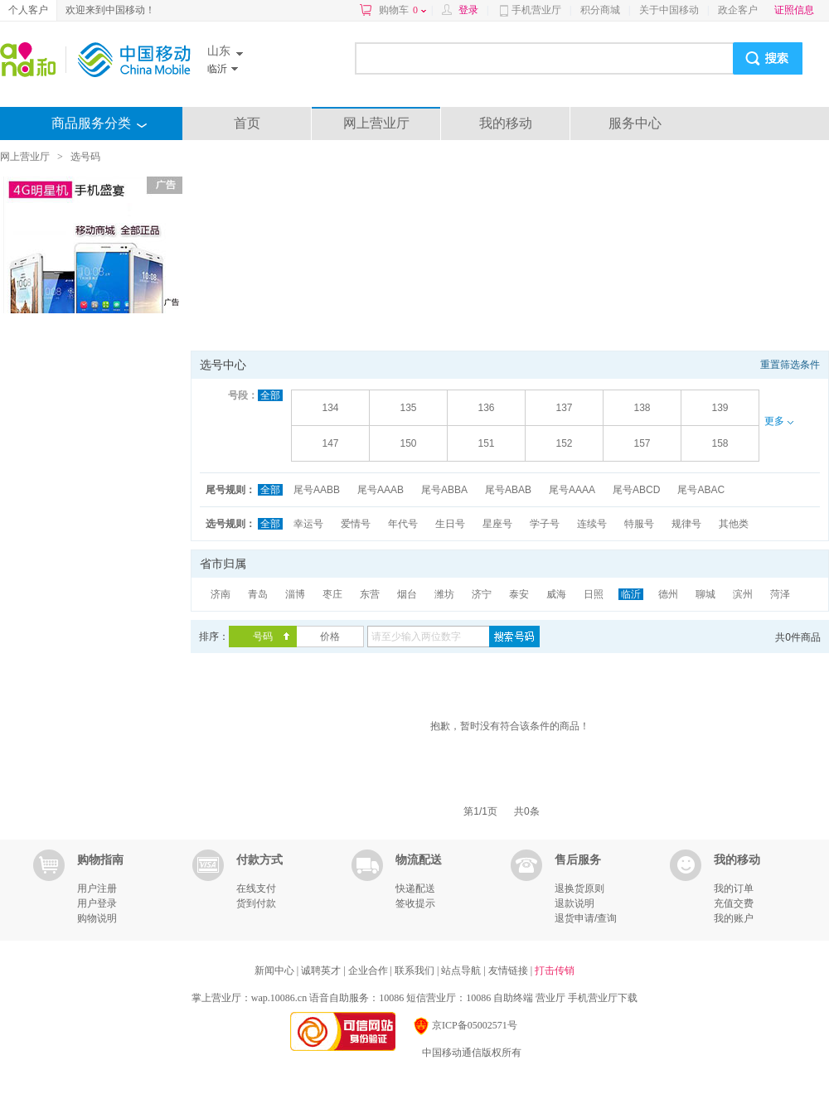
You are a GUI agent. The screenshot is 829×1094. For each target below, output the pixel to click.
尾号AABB (316, 490)
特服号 (639, 524)
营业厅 (550, 998)
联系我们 (416, 970)
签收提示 (415, 903)
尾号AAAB (380, 490)
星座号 (497, 524)
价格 (330, 636)
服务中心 (635, 123)
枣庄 (332, 594)
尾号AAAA (572, 490)
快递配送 (415, 888)
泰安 (519, 594)
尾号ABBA (444, 490)
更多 (778, 421)
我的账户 (734, 918)
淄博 (295, 594)
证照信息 (794, 10)
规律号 (686, 524)
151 (486, 443)
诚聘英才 (322, 970)
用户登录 (97, 903)
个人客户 (28, 10)
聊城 (705, 594)
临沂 (631, 594)
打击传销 (554, 970)
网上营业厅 (376, 123)
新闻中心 (276, 970)
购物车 (402, 10)
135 (408, 408)
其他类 (734, 524)
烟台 (407, 594)
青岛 (258, 594)
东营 (370, 594)
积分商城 (600, 10)
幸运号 (308, 524)
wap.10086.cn (279, 998)
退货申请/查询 (586, 918)
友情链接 (509, 970)
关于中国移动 (669, 10)
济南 (220, 594)
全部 (270, 395)
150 (408, 443)
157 (641, 443)
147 (330, 443)
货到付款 (256, 903)
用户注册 (97, 888)
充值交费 (734, 903)
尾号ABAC (701, 490)
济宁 (482, 594)
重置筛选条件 (790, 364)
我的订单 (734, 888)
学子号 (545, 524)
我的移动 (505, 123)
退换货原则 (579, 888)
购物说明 (97, 918)
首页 (247, 123)
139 (719, 408)
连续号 (592, 524)
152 (563, 443)
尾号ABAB (508, 490)
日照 (594, 594)
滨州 (743, 594)
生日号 (450, 524)
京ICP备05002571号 (464, 1025)
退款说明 (574, 903)
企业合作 (369, 970)
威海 (556, 594)
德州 (668, 594)
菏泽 (780, 594)
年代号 (403, 524)
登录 (468, 10)
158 (719, 443)
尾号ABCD (636, 490)
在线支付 (256, 888)
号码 (263, 636)
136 (486, 408)
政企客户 (738, 10)
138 (641, 408)
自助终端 (513, 998)
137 (563, 408)
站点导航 (462, 970)
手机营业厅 (536, 10)
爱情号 (356, 524)
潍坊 (444, 594)
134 (330, 408)
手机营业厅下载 (603, 998)
